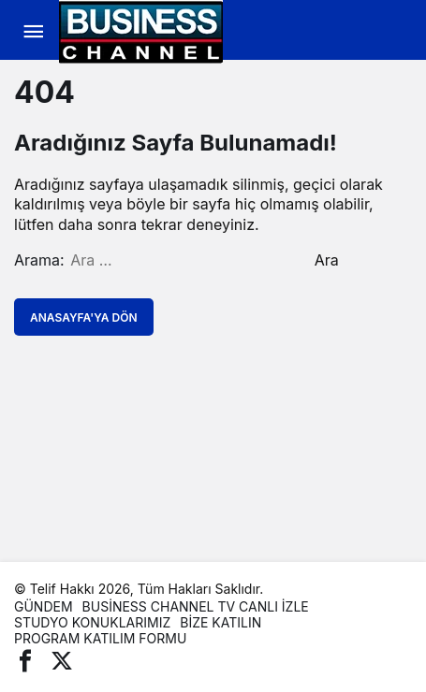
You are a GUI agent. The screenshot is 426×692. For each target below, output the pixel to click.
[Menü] (32, 31)
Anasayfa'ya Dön (84, 317)
